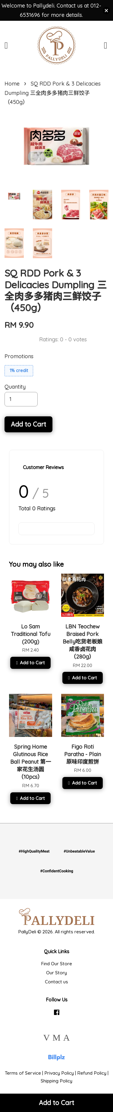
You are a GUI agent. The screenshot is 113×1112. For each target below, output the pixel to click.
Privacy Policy (59, 1073)
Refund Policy (91, 1073)
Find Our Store (56, 963)
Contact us (56, 982)
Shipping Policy (56, 1081)
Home (12, 83)
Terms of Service (23, 1073)
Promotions (19, 356)
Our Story (56, 973)
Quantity (15, 386)
